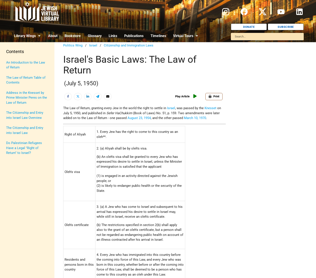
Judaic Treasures (18, 113)
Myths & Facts (16, 134)
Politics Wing (73, 45)
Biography (13, 73)
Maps (10, 124)
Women (11, 205)
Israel (10, 93)
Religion (12, 154)
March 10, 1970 (195, 118)
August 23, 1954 (139, 118)
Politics (11, 144)
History (11, 83)
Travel (10, 174)
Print (215, 96)
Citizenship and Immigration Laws (128, 45)
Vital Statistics (17, 195)
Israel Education (18, 103)
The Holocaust (17, 164)
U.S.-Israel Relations (21, 185)
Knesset (210, 108)
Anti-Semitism (16, 62)
